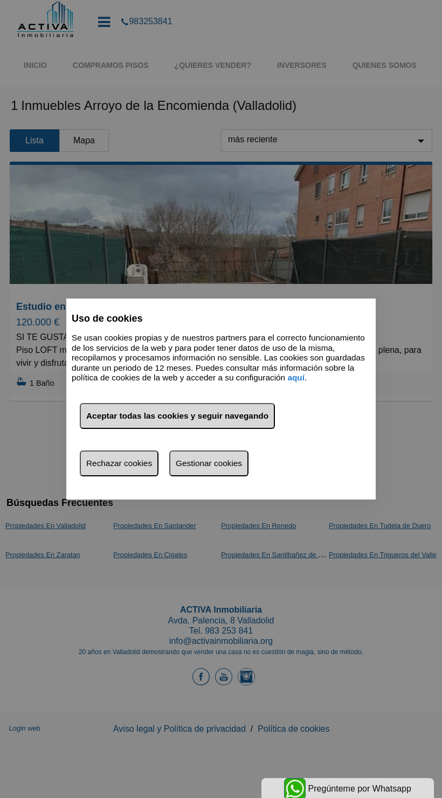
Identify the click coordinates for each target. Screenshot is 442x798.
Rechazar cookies (119, 463)
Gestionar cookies (209, 463)
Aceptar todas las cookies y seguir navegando (177, 415)
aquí (296, 377)
